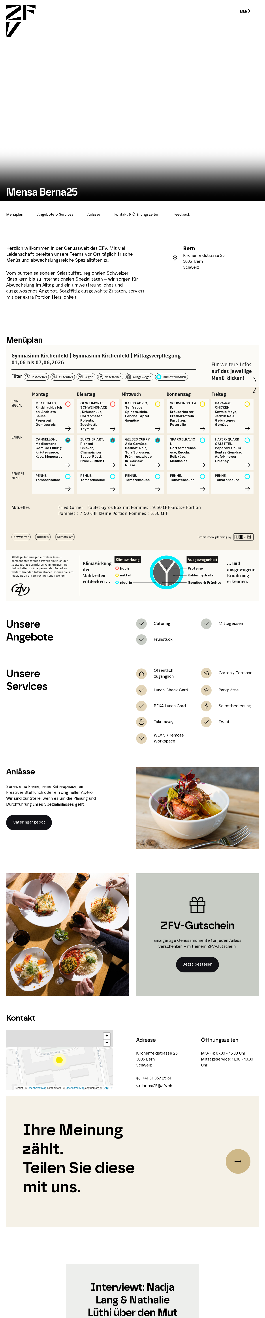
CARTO (107, 1088)
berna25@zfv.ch (154, 1086)
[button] (59, 1060)
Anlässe (93, 214)
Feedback (181, 214)
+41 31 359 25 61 (153, 1078)
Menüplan (14, 214)
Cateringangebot (29, 822)
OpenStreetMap (37, 1088)
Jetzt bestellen (197, 964)
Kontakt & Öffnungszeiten (136, 214)
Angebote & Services (55, 214)
